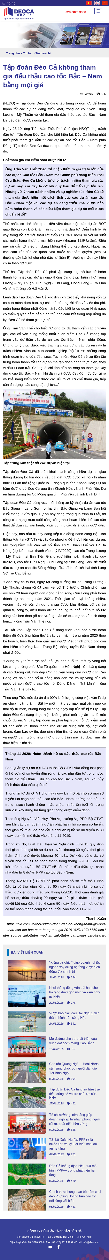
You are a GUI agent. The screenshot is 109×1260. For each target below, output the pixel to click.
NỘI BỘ (8, 3)
